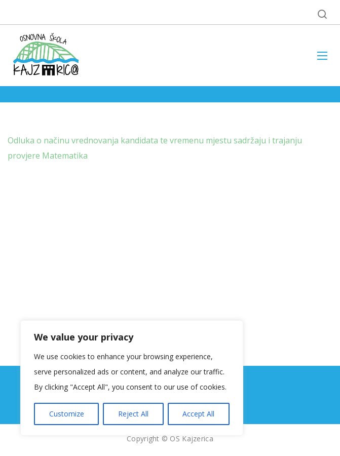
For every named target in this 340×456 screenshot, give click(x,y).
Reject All (133, 414)
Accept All (198, 414)
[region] (131, 378)
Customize (66, 414)
